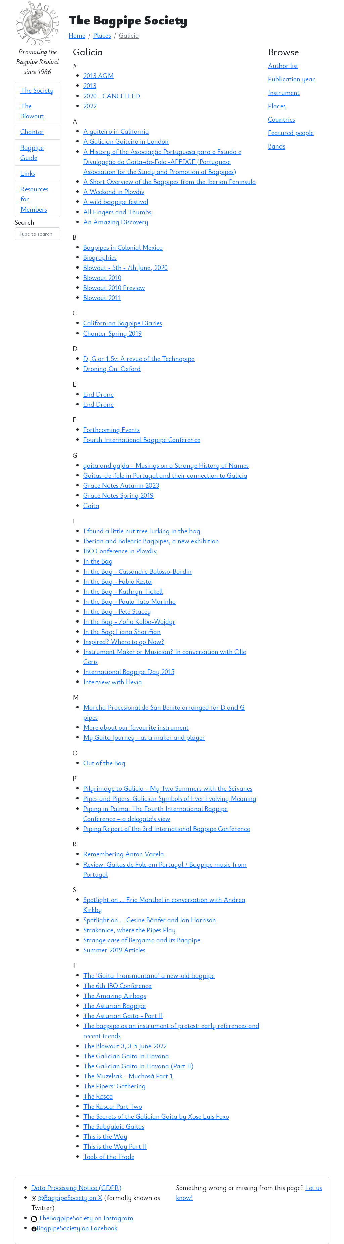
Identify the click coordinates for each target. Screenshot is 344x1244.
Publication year (291, 78)
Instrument (284, 92)
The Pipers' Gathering (114, 1085)
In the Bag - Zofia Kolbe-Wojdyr (129, 621)
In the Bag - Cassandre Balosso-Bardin (137, 571)
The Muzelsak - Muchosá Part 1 (128, 1075)
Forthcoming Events (111, 429)
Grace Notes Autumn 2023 (121, 485)
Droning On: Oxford (112, 368)
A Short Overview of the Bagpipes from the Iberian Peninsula (169, 181)
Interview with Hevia (112, 681)
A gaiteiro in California (116, 131)
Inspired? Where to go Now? (123, 641)
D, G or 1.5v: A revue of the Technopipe (139, 358)
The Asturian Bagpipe (114, 1005)
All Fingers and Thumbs (117, 211)
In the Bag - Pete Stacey (117, 611)
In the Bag (98, 561)
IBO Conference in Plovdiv (120, 550)
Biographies (100, 257)
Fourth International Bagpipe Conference (141, 439)
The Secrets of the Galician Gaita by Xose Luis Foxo (156, 1116)
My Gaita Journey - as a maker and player (144, 737)
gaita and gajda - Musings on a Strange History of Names (166, 465)
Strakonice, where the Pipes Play (129, 929)
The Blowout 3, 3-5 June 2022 (125, 1045)
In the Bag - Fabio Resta (117, 581)
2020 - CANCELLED (111, 95)
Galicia (129, 35)
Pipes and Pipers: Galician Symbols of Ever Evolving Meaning (169, 798)
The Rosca (98, 1096)
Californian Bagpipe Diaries (122, 323)
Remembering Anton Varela (123, 853)
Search (24, 222)
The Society (37, 90)
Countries (281, 119)
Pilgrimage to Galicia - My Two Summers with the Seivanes (167, 788)
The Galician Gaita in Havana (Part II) (138, 1065)
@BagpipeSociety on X (70, 1197)
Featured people (291, 132)
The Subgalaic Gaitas (113, 1126)
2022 (90, 105)
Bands (276, 146)
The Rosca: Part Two (112, 1106)
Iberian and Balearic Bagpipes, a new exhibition (151, 540)
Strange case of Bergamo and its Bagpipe (141, 939)
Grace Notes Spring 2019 (118, 495)
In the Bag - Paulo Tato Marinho (129, 601)
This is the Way (105, 1136)
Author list (283, 65)
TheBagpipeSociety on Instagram (85, 1217)
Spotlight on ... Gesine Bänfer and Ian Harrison (149, 919)
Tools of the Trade (108, 1156)
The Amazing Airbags (114, 995)
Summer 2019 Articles (114, 949)
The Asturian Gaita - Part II (123, 1015)
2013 (89, 85)
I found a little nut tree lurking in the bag (141, 530)
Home (77, 35)
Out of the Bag (104, 762)
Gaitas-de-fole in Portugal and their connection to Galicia (165, 475)
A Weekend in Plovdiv (113, 191)
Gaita (91, 505)
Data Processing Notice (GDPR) (76, 1187)
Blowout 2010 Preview (114, 287)
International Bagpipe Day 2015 (128, 671)
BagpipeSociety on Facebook (77, 1227)
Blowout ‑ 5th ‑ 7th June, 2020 (125, 267)
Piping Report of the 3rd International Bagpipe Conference (166, 828)
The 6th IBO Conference (117, 985)
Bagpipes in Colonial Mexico (123, 247)
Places (102, 35)
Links (27, 173)
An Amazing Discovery (115, 221)
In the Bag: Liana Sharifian (122, 631)
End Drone (98, 394)
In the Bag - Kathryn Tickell (123, 591)
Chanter (32, 131)
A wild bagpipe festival (115, 201)
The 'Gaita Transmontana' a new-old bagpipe (149, 975)
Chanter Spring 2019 (112, 333)
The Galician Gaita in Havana (126, 1055)
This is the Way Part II (115, 1146)
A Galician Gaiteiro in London (126, 141)
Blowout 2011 (102, 297)
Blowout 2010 (102, 277)
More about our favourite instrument (136, 727)
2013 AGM (98, 75)
